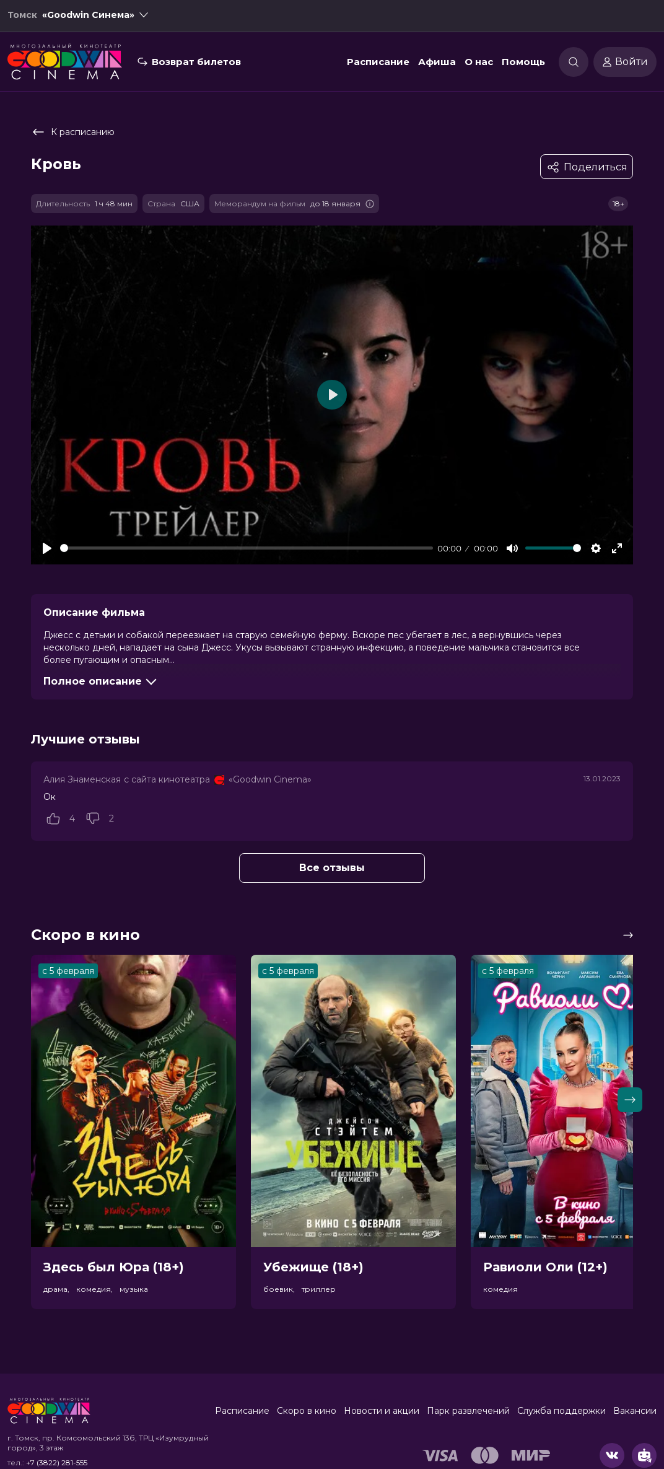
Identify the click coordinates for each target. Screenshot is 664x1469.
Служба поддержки (561, 1410)
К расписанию (73, 132)
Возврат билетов (196, 64)
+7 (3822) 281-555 (56, 1462)
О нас (479, 64)
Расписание (378, 64)
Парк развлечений (468, 1410)
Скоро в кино (306, 1410)
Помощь (523, 64)
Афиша (437, 64)
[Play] (47, 548)
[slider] (246, 548)
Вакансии (635, 1410)
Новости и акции (381, 1410)
